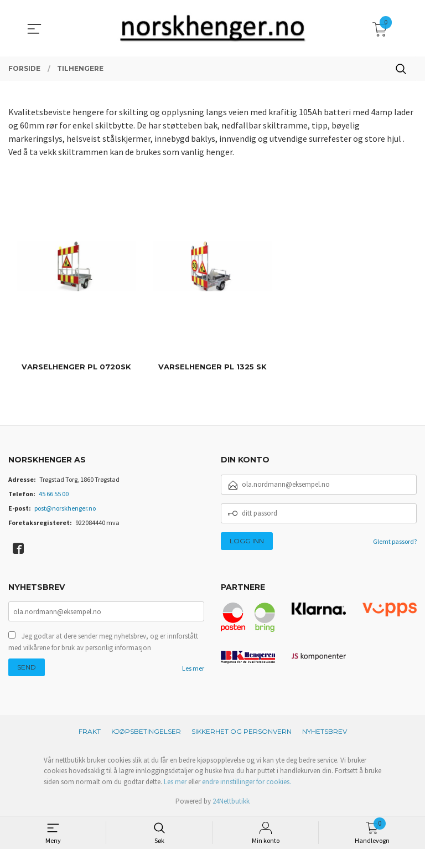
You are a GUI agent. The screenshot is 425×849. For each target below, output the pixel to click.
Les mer (193, 669)
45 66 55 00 (54, 494)
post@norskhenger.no (65, 508)
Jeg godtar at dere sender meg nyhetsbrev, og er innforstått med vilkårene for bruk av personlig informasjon (103, 643)
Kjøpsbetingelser (146, 731)
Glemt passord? (395, 541)
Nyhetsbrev (324, 731)
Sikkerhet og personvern (241, 731)
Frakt (90, 731)
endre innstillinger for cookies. (246, 781)
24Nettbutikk (231, 801)
